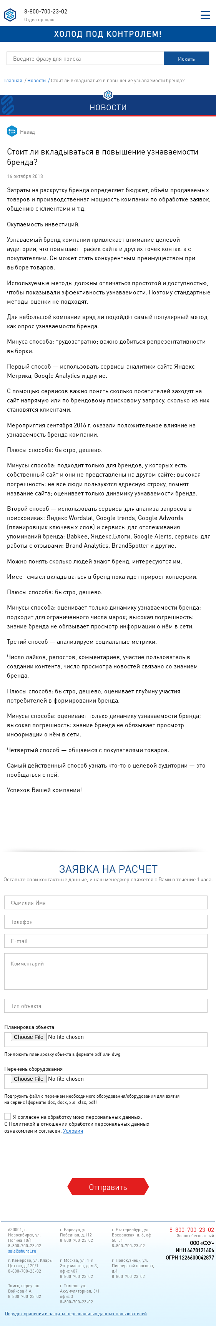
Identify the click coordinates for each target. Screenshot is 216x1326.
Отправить (108, 1186)
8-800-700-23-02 (45, 11)
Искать (186, 58)
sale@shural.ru (22, 1251)
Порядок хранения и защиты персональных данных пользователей (76, 1313)
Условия (73, 1130)
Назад (27, 131)
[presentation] (63, 1155)
